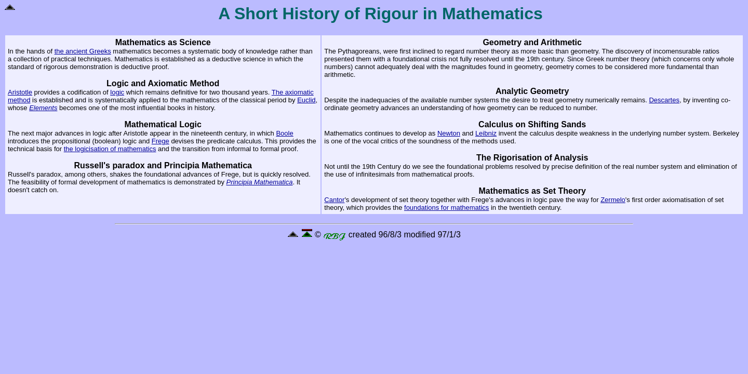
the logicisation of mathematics (110, 149)
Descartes (664, 100)
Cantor (334, 200)
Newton (448, 133)
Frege (160, 141)
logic (117, 92)
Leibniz (486, 133)
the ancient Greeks (83, 51)
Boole (284, 133)
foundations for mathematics (446, 207)
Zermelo (612, 200)
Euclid (306, 100)
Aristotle (20, 92)
